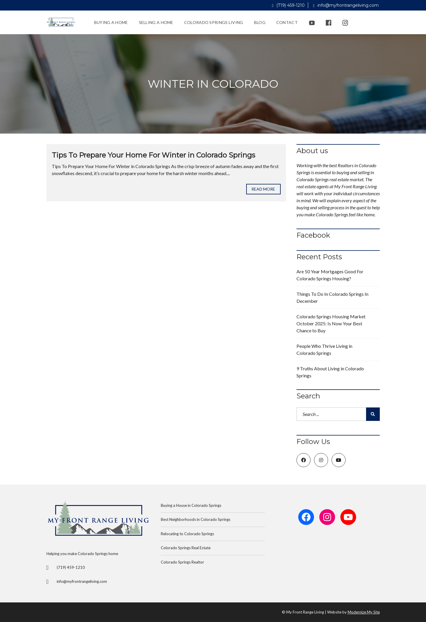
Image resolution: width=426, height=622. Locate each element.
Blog (259, 22)
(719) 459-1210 (288, 5)
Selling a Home (156, 22)
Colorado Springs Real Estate (186, 547)
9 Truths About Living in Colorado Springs (330, 372)
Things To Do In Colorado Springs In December (332, 297)
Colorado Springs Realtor (182, 562)
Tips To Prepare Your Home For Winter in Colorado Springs (153, 155)
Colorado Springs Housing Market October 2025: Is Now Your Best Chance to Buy (330, 323)
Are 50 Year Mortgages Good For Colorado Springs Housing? (329, 275)
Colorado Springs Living (213, 22)
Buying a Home (111, 22)
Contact (287, 22)
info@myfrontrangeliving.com (345, 5)
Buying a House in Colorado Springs (191, 505)
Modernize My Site (364, 612)
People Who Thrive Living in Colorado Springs (324, 349)
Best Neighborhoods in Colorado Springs (195, 519)
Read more (263, 188)
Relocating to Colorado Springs (187, 533)
